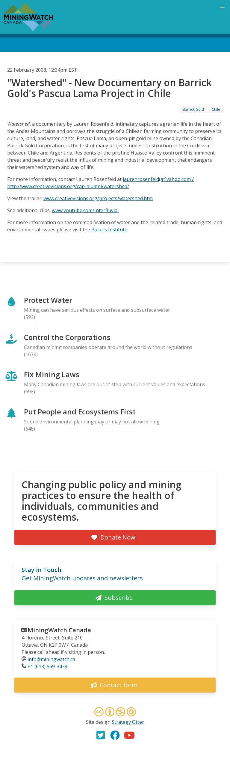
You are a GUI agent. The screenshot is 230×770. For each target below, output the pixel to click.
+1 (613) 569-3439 (47, 666)
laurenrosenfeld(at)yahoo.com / (158, 179)
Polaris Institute (109, 229)
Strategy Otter (128, 722)
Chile (216, 109)
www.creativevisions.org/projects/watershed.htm (98, 198)
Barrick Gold (193, 109)
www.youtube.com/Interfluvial (85, 210)
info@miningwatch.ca (51, 659)
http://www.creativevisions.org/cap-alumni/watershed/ (68, 186)
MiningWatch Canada (59, 630)
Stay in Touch (41, 570)
